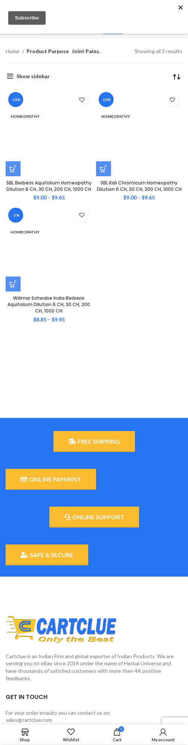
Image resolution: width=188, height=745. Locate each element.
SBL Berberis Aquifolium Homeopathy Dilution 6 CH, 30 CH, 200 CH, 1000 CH (49, 124)
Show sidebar (33, 76)
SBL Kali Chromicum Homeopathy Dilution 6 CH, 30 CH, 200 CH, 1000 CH (139, 124)
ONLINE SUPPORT (94, 517)
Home (13, 51)
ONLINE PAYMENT (51, 479)
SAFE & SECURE (47, 555)
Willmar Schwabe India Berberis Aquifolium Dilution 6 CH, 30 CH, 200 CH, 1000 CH (48, 181)
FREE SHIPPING (94, 441)
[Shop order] (176, 76)
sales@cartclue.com (29, 720)
